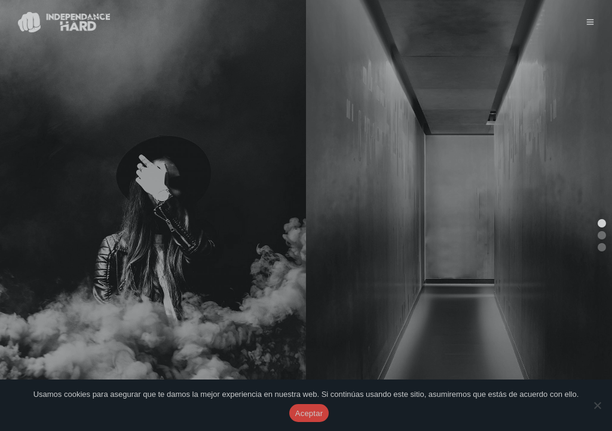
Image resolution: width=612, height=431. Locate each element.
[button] (602, 223)
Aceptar (309, 413)
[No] (597, 405)
